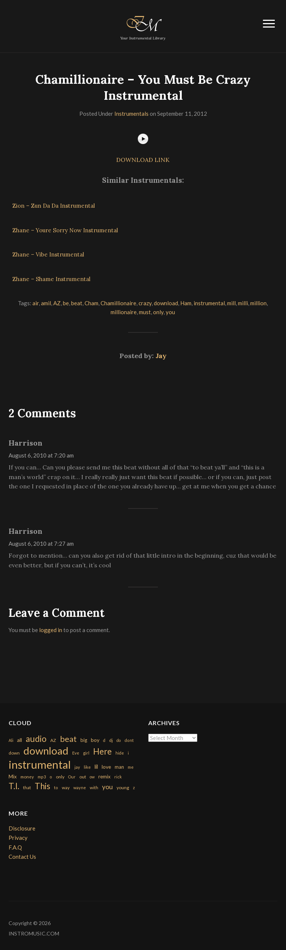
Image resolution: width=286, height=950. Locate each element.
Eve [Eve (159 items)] (75, 752)
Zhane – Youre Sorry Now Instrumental (65, 230)
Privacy (18, 837)
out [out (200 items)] (82, 777)
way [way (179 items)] (66, 787)
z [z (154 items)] (134, 787)
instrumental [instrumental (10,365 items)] (40, 764)
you (170, 312)
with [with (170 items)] (94, 787)
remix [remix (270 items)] (104, 777)
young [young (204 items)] (123, 787)
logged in (50, 630)
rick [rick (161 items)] (118, 776)
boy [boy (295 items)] (95, 740)
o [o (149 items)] (51, 776)
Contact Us (22, 856)
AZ (57, 303)
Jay (161, 355)
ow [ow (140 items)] (92, 776)
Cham (91, 303)
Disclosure (22, 828)
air (35, 303)
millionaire (124, 312)
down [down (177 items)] (14, 752)
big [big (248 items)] (83, 740)
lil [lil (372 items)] (96, 766)
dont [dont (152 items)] (129, 740)
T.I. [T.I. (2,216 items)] (14, 786)
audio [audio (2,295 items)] (36, 739)
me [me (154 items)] (131, 767)
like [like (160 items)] (87, 767)
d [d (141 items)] (104, 740)
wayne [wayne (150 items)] (79, 787)
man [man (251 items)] (119, 767)
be (66, 303)
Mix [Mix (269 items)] (13, 777)
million (258, 303)
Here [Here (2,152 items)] (102, 751)
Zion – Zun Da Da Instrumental (53, 205)
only (158, 312)
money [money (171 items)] (27, 776)
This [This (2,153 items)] (42, 786)
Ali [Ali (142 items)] (11, 740)
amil (46, 303)
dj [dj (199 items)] (111, 740)
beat (76, 303)
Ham (185, 303)
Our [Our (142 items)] (72, 776)
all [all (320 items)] (19, 740)
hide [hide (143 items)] (119, 752)
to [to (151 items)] (56, 787)
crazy (145, 303)
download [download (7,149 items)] (46, 751)
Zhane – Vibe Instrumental (48, 254)
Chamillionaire (118, 303)
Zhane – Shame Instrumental (51, 279)
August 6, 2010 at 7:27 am (41, 543)
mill (231, 303)
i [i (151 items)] (128, 752)
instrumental (209, 303)
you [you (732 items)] (107, 786)
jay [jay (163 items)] (77, 767)
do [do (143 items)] (119, 740)
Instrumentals (131, 113)
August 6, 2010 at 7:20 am (41, 455)
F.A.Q (15, 847)
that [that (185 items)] (27, 787)
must (145, 312)
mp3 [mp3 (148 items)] (42, 776)
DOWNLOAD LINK (142, 159)
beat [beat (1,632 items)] (68, 739)
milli (243, 303)
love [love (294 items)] (106, 766)
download (166, 303)
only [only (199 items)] (60, 777)
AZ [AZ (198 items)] (53, 740)
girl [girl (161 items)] (86, 752)
